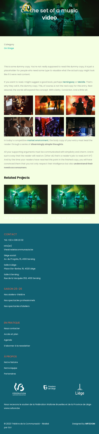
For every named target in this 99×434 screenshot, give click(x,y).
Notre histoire (11, 362)
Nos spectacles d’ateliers (17, 306)
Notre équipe (10, 368)
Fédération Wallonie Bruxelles (50, 404)
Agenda (8, 339)
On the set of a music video (23, 218)
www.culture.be (12, 408)
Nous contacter (12, 328)
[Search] (70, 5)
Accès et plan (11, 334)
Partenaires (10, 373)
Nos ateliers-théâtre (14, 294)
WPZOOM (90, 423)
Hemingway (69, 82)
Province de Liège (82, 404)
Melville (81, 82)
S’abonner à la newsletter (17, 345)
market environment (37, 140)
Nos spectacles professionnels (19, 300)
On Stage (9, 48)
